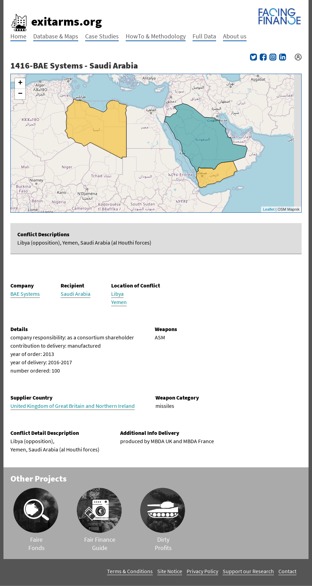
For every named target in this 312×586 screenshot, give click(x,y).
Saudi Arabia (75, 293)
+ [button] (20, 83)
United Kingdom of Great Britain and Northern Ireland (72, 405)
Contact (287, 571)
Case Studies (102, 36)
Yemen (119, 302)
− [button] (20, 94)
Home (18, 36)
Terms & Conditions (130, 571)
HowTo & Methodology (156, 36)
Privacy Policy (202, 571)
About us (235, 36)
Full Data (204, 36)
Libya (117, 293)
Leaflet (268, 209)
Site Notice (169, 571)
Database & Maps (55, 36)
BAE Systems (25, 293)
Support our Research (248, 571)
